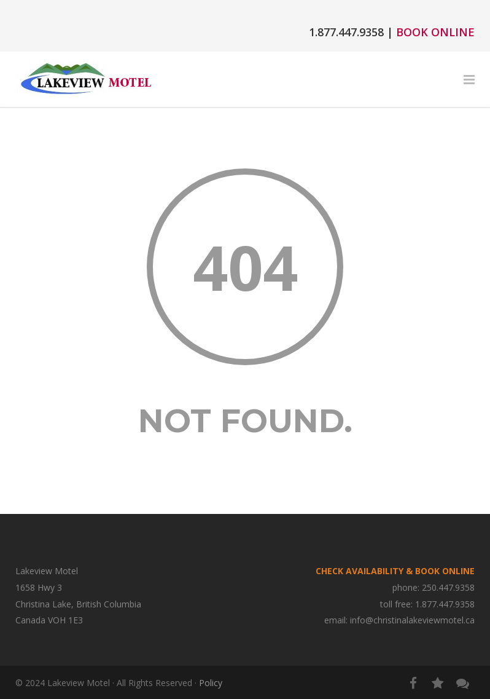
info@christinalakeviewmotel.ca (412, 620)
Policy (210, 683)
